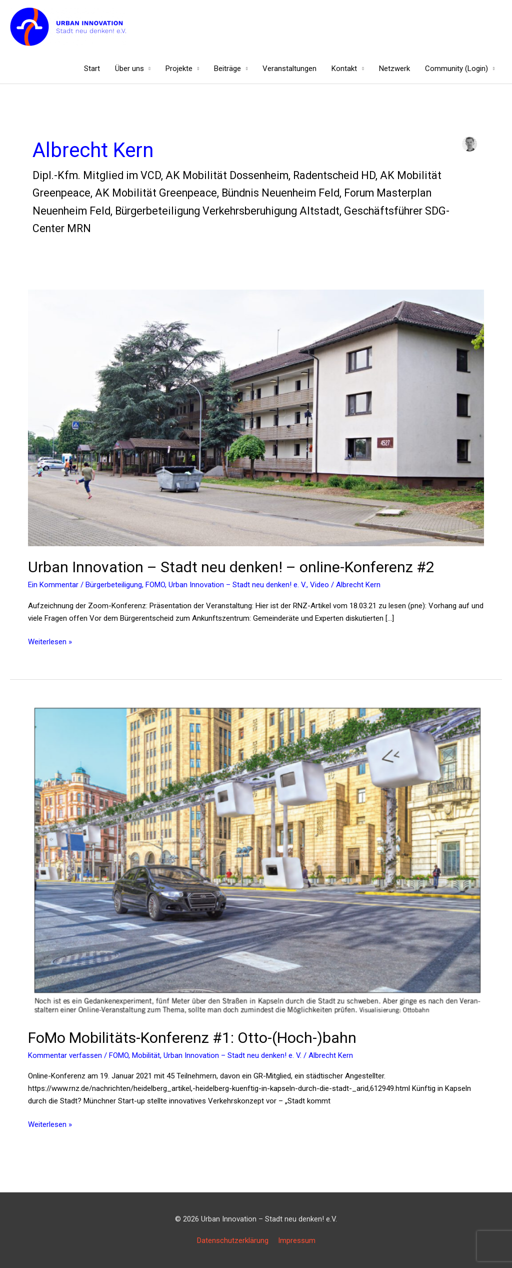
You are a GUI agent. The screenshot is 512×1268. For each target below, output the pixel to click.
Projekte (179, 68)
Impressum (297, 1240)
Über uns (129, 68)
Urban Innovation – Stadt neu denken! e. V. (237, 584)
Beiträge (227, 68)
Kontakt (344, 68)
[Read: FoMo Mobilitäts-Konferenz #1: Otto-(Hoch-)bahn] (256, 859)
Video (319, 584)
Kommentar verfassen (65, 1055)
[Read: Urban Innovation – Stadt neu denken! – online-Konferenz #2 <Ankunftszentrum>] (256, 417)
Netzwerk (394, 68)
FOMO (155, 584)
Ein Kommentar (53, 584)
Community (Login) (456, 68)
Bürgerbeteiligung (114, 584)
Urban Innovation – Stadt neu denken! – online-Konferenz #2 (231, 567)
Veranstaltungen (289, 68)
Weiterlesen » (50, 641)
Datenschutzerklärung (232, 1240)
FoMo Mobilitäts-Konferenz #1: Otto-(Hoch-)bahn (192, 1037)
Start (92, 68)
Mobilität (146, 1055)
